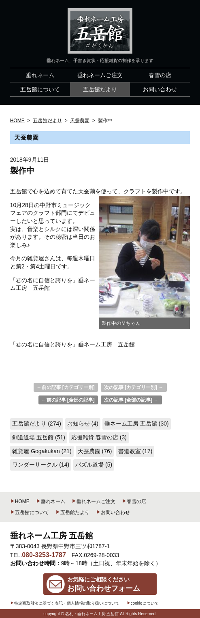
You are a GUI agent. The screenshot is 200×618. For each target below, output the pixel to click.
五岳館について (29, 512)
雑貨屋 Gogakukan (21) (41, 451)
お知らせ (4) (82, 423)
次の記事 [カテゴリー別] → (134, 387)
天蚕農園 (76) (95, 451)
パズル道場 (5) (93, 464)
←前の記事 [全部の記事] (68, 400)
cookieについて (143, 603)
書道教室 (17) (135, 451)
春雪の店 (134, 501)
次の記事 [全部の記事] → (131, 400)
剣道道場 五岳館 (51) (38, 437)
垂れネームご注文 (93, 501)
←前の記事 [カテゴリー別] (66, 387)
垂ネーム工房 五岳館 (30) (136, 423)
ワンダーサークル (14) (40, 464)
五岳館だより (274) (36, 423)
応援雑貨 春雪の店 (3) (99, 437)
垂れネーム (50, 501)
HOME (20, 501)
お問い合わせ (113, 512)
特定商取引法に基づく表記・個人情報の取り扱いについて (64, 603)
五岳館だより (72, 512)
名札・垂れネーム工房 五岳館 (92, 614)
